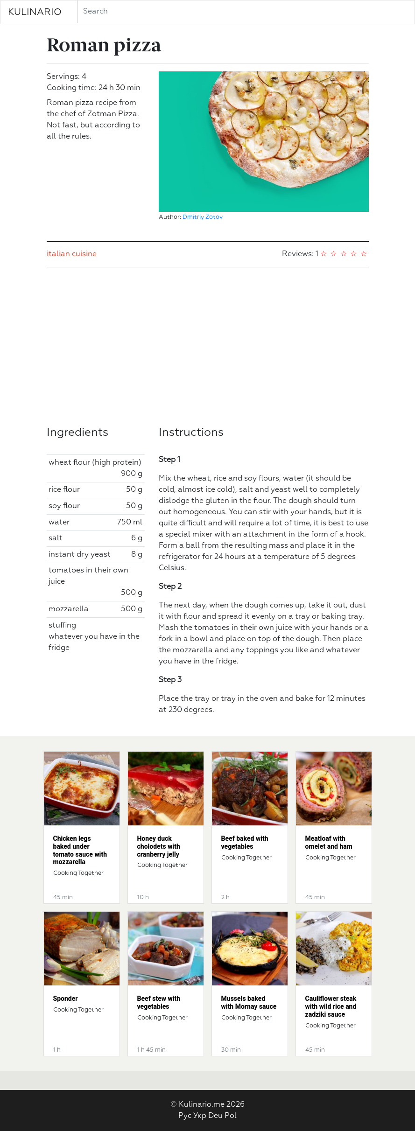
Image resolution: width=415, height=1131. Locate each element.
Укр (199, 1116)
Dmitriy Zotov (203, 217)
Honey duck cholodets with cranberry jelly (158, 846)
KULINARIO (35, 12)
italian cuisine (72, 254)
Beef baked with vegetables (244, 842)
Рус (184, 1116)
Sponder (65, 998)
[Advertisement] (208, 346)
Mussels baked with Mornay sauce (249, 1002)
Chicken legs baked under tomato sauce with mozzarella (80, 850)
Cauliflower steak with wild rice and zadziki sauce (331, 1006)
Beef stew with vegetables (159, 1002)
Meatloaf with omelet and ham (328, 842)
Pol (231, 1116)
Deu (215, 1116)
